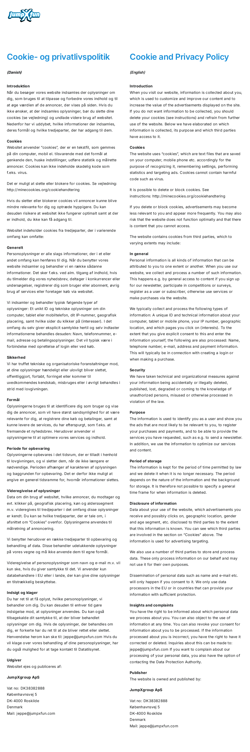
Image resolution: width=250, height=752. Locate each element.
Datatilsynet (88, 649)
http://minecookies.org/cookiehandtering (43, 189)
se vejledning (35, 117)
